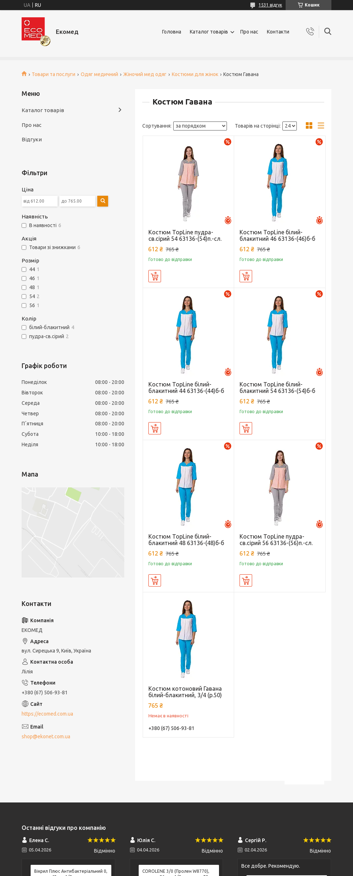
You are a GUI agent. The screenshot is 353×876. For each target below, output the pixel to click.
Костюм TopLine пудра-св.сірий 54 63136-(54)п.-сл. (185, 235)
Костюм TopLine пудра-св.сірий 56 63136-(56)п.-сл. (276, 539)
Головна (171, 32)
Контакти (278, 32)
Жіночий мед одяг (144, 74)
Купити (154, 276)
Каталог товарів (209, 32)
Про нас (249, 32)
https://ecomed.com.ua (47, 714)
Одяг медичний (99, 74)
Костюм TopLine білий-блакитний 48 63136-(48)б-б (186, 539)
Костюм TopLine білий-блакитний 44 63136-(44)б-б (186, 387)
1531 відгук (270, 5)
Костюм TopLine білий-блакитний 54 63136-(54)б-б (277, 387)
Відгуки (32, 139)
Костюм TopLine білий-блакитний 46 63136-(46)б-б (277, 235)
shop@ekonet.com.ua (46, 736)
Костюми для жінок (195, 74)
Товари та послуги (53, 74)
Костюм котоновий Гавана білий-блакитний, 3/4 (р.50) (185, 691)
